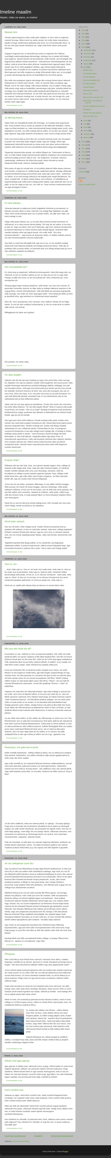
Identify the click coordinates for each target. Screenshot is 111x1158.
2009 (83, 155)
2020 (83, 34)
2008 (83, 159)
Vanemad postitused (62, 1136)
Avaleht (38, 1136)
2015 (83, 142)
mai (85, 124)
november (88, 54)
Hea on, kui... (11, 564)
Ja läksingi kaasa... (14, 117)
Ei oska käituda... (13, 203)
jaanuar (87, 137)
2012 (83, 145)
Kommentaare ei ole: (14, 105)
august (86, 64)
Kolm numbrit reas (14, 1090)
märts (86, 131)
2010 (83, 152)
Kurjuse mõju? (12, 460)
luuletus (82, 172)
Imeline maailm (15, 12)
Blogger (65, 1151)
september (88, 60)
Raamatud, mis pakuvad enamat (21, 747)
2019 (83, 37)
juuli (85, 67)
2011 (83, 148)
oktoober (87, 57)
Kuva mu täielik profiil (87, 184)
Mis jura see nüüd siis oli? (18, 648)
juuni (86, 121)
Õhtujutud (10, 954)
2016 (83, 47)
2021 (83, 30)
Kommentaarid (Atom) (20, 1141)
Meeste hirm (11, 32)
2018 (83, 40)
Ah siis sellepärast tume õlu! (19, 863)
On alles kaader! (13, 375)
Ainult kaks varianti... (15, 521)
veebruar (87, 134)
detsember (88, 50)
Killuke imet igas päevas (17, 1061)
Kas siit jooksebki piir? (16, 267)
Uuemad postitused (15, 1136)
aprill (86, 127)
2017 (83, 44)
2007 (83, 162)
